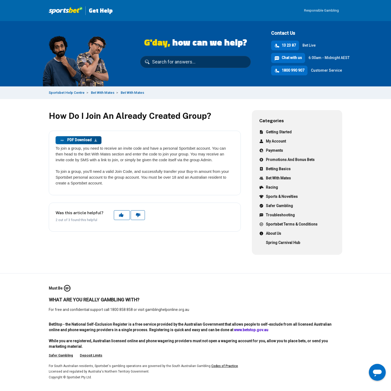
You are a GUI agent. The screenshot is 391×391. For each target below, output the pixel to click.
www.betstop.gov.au (251, 330)
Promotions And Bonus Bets (287, 160)
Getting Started (275, 132)
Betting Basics (275, 169)
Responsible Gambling (321, 10)
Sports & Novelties (278, 197)
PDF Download (78, 140)
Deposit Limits (91, 355)
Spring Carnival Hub (279, 243)
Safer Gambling (276, 206)
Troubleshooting (277, 215)
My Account (272, 142)
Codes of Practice (224, 366)
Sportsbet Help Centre (67, 93)
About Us (270, 234)
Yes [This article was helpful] (122, 215)
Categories (271, 120)
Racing (268, 188)
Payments (271, 151)
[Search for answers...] (195, 62)
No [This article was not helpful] (137, 215)
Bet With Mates (102, 93)
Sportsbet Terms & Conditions (288, 225)
